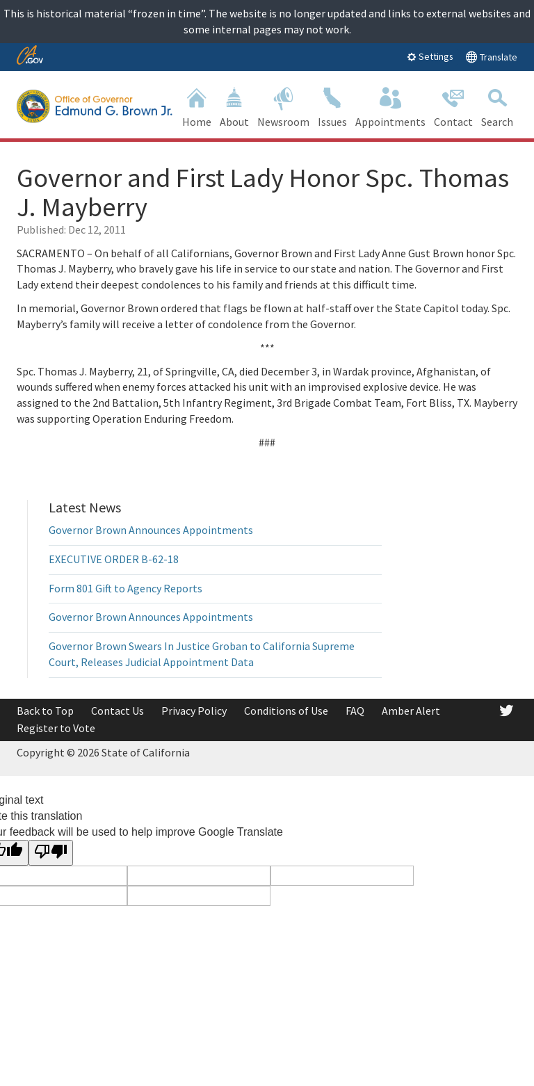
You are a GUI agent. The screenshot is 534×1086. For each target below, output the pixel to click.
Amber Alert (411, 711)
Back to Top (45, 711)
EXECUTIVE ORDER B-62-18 (114, 559)
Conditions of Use (286, 711)
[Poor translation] (51, 853)
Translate (491, 56)
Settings (430, 56)
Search (497, 106)
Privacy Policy (194, 711)
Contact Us (117, 711)
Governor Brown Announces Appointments (151, 530)
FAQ (355, 711)
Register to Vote (56, 728)
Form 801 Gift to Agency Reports (125, 588)
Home (196, 106)
